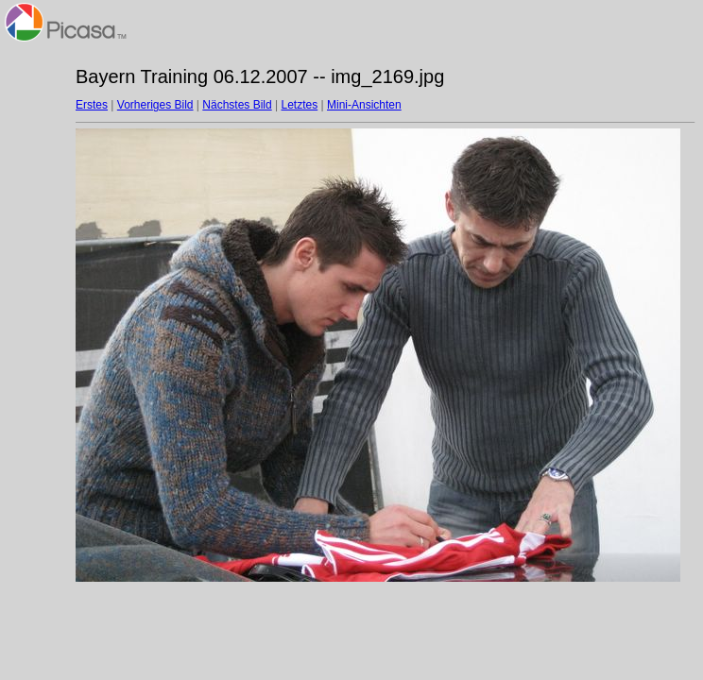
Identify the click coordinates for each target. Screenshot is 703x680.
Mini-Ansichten (364, 104)
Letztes (300, 104)
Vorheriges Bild (155, 104)
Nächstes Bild (236, 104)
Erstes (92, 104)
